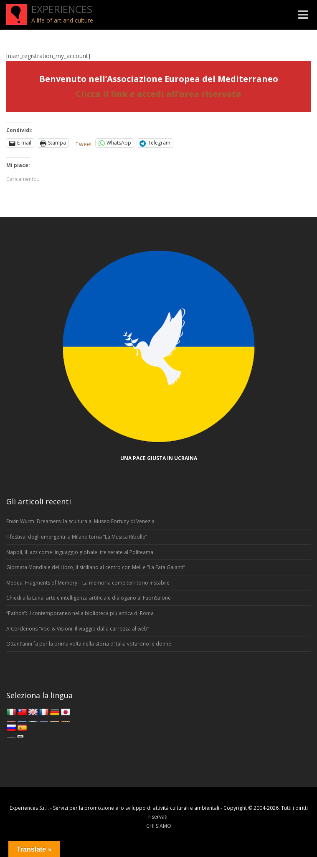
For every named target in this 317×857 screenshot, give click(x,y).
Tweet (83, 143)
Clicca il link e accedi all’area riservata (158, 93)
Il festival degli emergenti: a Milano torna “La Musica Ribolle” (76, 536)
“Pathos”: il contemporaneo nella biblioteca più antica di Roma (80, 613)
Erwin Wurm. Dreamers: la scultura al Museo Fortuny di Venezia (80, 521)
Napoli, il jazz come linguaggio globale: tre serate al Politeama (79, 552)
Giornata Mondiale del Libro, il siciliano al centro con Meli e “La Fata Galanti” (95, 567)
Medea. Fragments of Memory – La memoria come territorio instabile (88, 582)
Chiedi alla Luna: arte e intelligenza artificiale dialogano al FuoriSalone (88, 597)
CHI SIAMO (158, 825)
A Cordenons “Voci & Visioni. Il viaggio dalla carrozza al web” (77, 628)
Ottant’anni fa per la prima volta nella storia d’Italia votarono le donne (88, 643)
